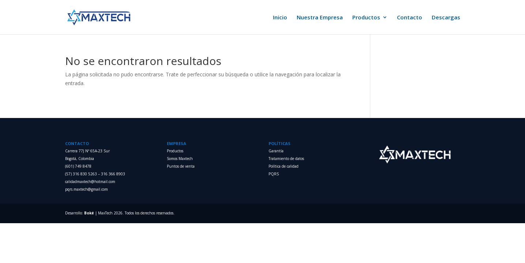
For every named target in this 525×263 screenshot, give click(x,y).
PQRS (274, 173)
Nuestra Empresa (320, 18)
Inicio (280, 18)
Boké (89, 213)
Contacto (409, 18)
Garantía (276, 150)
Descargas (446, 18)
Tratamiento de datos (286, 158)
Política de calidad (284, 166)
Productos (366, 18)
